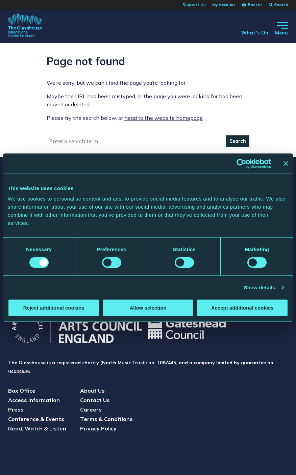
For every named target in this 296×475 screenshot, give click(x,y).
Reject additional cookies (53, 308)
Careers (91, 409)
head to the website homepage (163, 117)
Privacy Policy (98, 428)
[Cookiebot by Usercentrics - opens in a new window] (241, 163)
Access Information (34, 400)
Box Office (21, 390)
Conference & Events (36, 419)
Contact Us (95, 400)
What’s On (249, 32)
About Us (92, 390)
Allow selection (147, 308)
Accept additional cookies (242, 308)
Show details (259, 287)
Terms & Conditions (106, 419)
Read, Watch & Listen (37, 428)
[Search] (136, 141)
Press (16, 409)
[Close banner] (285, 163)
